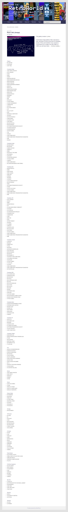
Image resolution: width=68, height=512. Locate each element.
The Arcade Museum (12, 157)
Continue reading (56, 46)
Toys (39, 22)
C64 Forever (10, 210)
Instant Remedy (11, 221)
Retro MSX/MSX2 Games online (14, 295)
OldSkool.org (10, 120)
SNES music (9, 311)
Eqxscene (9, 396)
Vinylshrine (10, 427)
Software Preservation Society (15, 126)
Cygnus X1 (9, 481)
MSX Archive (10, 277)
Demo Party (10, 374)
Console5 (9, 241)
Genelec (9, 471)
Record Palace (10, 423)
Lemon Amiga (10, 118)
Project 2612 (10, 306)
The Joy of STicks (11, 188)
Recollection (10, 228)
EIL (7, 417)
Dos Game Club (10, 320)
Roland (9, 445)
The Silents (10, 405)
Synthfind (9, 446)
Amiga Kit (9, 86)
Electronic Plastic (11, 454)
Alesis (8, 432)
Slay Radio (9, 230)
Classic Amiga (10, 101)
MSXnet (9, 289)
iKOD (8, 112)
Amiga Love (9, 87)
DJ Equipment (10, 468)
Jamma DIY (9, 149)
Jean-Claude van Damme (12, 361)
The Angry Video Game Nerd (13, 256)
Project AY (9, 308)
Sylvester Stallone (12, 367)
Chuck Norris (10, 355)
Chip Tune (9, 65)
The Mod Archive (11, 129)
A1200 (8, 73)
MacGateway (10, 339)
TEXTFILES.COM (10, 312)
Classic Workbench (12, 103)
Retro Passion (10, 124)
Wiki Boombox (10, 410)
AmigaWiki (9, 95)
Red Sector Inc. (11, 123)
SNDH (8, 183)
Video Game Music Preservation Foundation (17, 234)
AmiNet (8, 96)
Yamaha (9, 449)
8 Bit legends (10, 72)
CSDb (8, 216)
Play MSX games (11, 294)
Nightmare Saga (11, 290)
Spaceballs (10, 404)
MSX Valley (9, 286)
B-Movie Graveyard (11, 352)
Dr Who (9, 502)
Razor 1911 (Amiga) (13, 32)
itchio (8, 338)
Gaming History (11, 148)
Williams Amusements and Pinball (15, 163)
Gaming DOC (10, 244)
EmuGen (9, 242)
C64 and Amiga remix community (14, 207)
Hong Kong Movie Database (13, 358)
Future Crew (10, 399)
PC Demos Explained (12, 325)
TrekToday (9, 489)
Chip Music (9, 64)
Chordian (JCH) (10, 213)
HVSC (8, 219)
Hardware (15, 22)
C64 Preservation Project (13, 211)
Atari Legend (10, 173)
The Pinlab (9, 259)
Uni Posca (9, 497)
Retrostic (9, 253)
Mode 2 (8, 494)
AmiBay (8, 76)
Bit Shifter (9, 62)
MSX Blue (9, 278)
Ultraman (9, 503)
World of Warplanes (12, 388)
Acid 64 (8, 201)
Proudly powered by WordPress (34, 508)
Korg (8, 437)
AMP (8, 98)
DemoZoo (9, 375)
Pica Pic (9, 460)
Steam (8, 385)
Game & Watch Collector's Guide (15, 456)
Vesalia (9, 133)
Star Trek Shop (10, 487)
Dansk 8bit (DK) (10, 335)
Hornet (9, 377)
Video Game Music (11, 135)
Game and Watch (11, 457)
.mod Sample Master (12, 70)
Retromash (10, 154)
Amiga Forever (10, 83)
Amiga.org (9, 92)
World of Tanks (11, 386)
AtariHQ (9, 176)
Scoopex (9, 402)
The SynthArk (10, 448)
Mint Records (10, 421)
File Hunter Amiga (11, 107)
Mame (8, 151)
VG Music (9, 264)
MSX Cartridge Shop (12, 280)
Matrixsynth (10, 438)
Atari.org (9, 174)
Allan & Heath (10, 465)
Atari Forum (10, 171)
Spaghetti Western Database (14, 364)
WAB (8, 138)
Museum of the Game (12, 152)
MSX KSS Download (11, 283)
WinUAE (8, 140)
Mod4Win (9, 322)
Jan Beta (9, 115)
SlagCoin (9, 155)
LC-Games (9, 224)
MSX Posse (9, 284)
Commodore (10, 104)
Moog (8, 440)
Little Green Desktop (12, 180)
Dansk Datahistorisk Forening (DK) (15, 336)
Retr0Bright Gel (11, 342)
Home (8, 22)
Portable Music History (13, 305)
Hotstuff (9, 418)
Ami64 (8, 75)
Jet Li (8, 363)
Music (21, 22)
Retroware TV (10, 255)
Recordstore (10, 424)
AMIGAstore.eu (10, 93)
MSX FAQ (9, 281)
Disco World (10, 467)
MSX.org (9, 287)
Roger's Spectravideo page (13, 297)
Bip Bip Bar (9, 146)
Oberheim (9, 442)
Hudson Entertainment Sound (14, 303)
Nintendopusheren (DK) (12, 249)
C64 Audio (9, 208)
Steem (8, 186)
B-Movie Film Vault (11, 350)
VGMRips (9, 160)
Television (33, 22)
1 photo (48, 36)
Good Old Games (11, 383)
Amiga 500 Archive (11, 78)
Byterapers (10, 394)
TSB (8, 132)
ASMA (8, 169)
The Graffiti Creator (12, 495)
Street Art (27, 22)
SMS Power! (10, 309)
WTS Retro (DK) (10, 269)
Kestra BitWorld (11, 116)
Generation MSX (11, 275)
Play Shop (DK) (10, 250)
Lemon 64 (9, 225)
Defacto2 (9, 319)
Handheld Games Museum (13, 459)
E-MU (8, 434)
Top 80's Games (10, 130)
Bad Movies (9, 353)
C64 (8, 205)
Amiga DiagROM (10, 81)
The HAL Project (11, 328)
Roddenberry (10, 484)
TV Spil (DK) (9, 262)
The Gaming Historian (12, 258)
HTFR (8, 420)
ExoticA (9, 106)
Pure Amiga (9, 121)
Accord (9, 415)
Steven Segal (10, 366)
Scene (8, 378)
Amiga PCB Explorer (12, 89)
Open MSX (9, 292)
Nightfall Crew (11, 341)
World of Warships (11, 389)
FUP (8, 109)
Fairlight (9, 397)
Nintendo (9, 247)
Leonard (9, 179)
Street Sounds (10, 426)
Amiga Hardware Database (13, 84)
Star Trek (9, 486)
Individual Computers (12, 113)
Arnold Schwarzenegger (13, 349)
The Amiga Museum (11, 127)
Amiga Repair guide (11, 90)
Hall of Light (10, 110)
